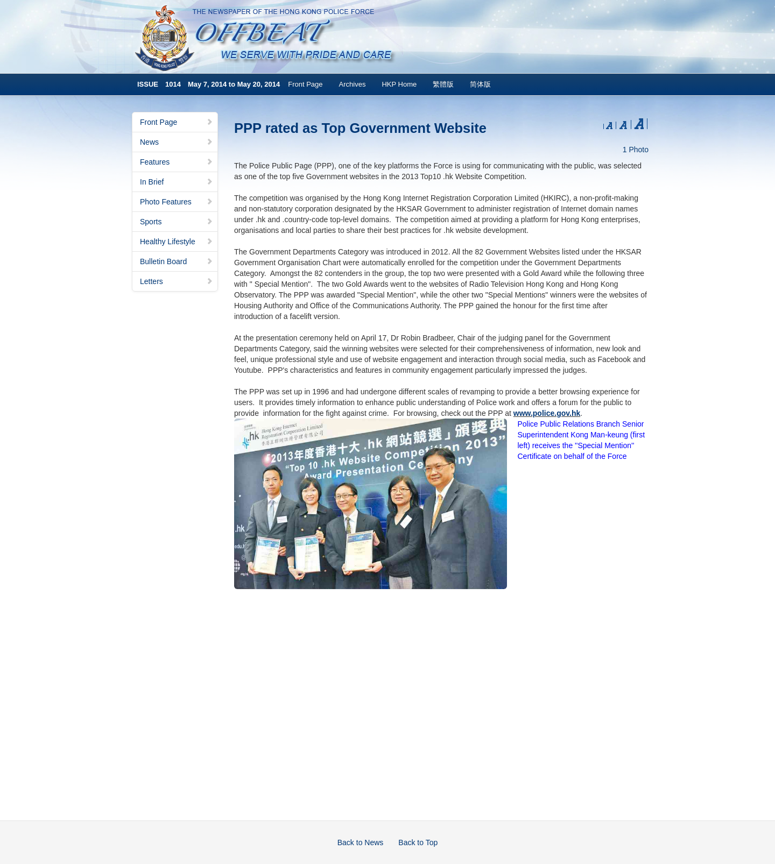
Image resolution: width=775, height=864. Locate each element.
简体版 (480, 84)
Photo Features (176, 201)
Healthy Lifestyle (176, 241)
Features (176, 162)
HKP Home (399, 84)
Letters (176, 281)
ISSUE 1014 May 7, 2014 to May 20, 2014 (208, 84)
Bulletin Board (176, 261)
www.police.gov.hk (546, 413)
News (176, 142)
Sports (176, 221)
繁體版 (443, 84)
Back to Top (418, 842)
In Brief (176, 182)
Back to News (360, 842)
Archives (352, 84)
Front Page (305, 84)
